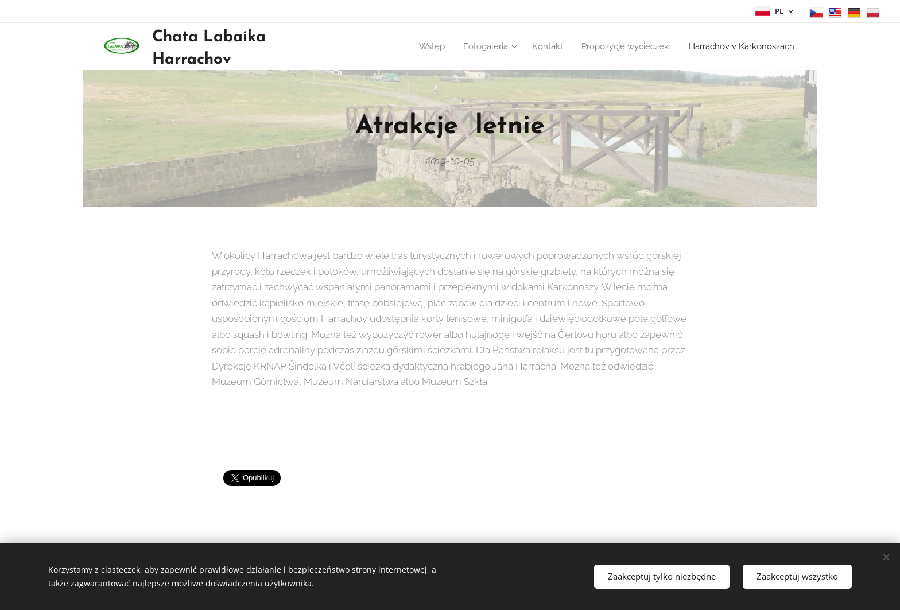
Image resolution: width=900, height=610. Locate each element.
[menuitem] (485, 46)
